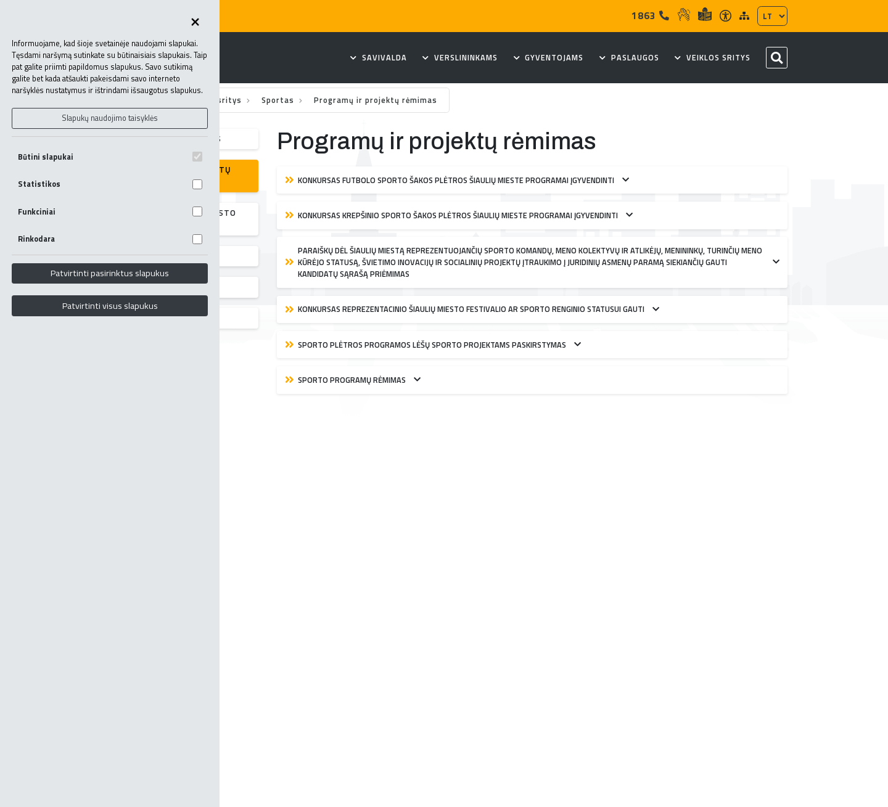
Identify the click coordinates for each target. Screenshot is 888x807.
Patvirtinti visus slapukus (110, 306)
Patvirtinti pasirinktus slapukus (110, 273)
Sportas (279, 100)
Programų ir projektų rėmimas (375, 100)
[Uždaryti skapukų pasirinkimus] (195, 23)
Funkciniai (110, 212)
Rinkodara (110, 239)
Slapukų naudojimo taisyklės (110, 118)
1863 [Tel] (650, 15)
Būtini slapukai (110, 157)
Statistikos (110, 184)
